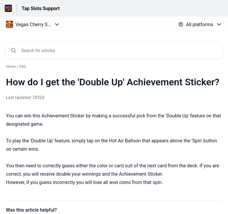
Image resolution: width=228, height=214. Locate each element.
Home (10, 66)
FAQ (22, 66)
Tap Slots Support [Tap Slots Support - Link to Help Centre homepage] (41, 8)
